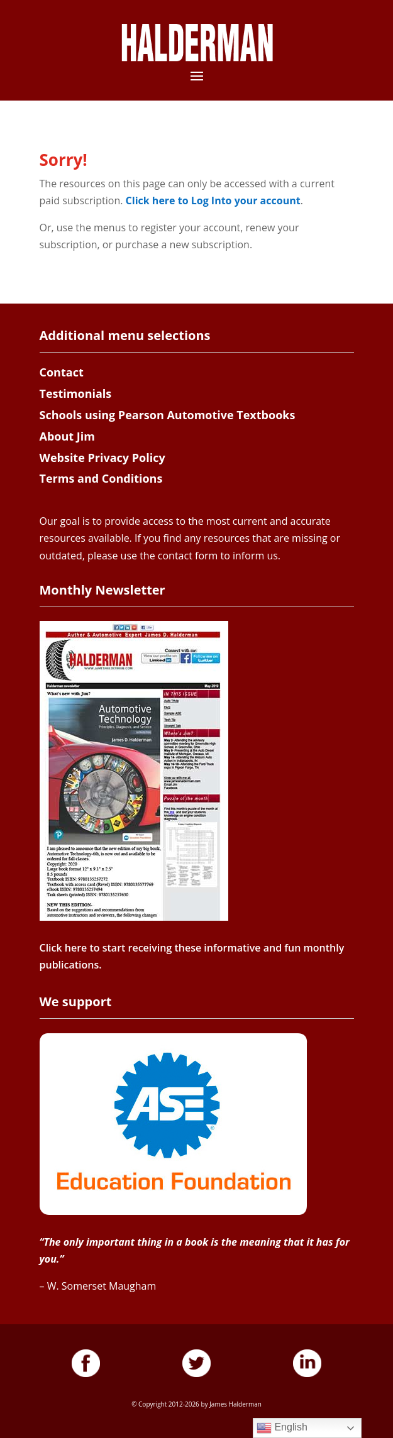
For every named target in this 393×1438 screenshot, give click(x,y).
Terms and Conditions (101, 478)
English (282, 1427)
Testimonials (76, 393)
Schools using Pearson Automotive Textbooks (168, 414)
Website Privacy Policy (102, 457)
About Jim (67, 436)
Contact (62, 372)
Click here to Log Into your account (213, 200)
